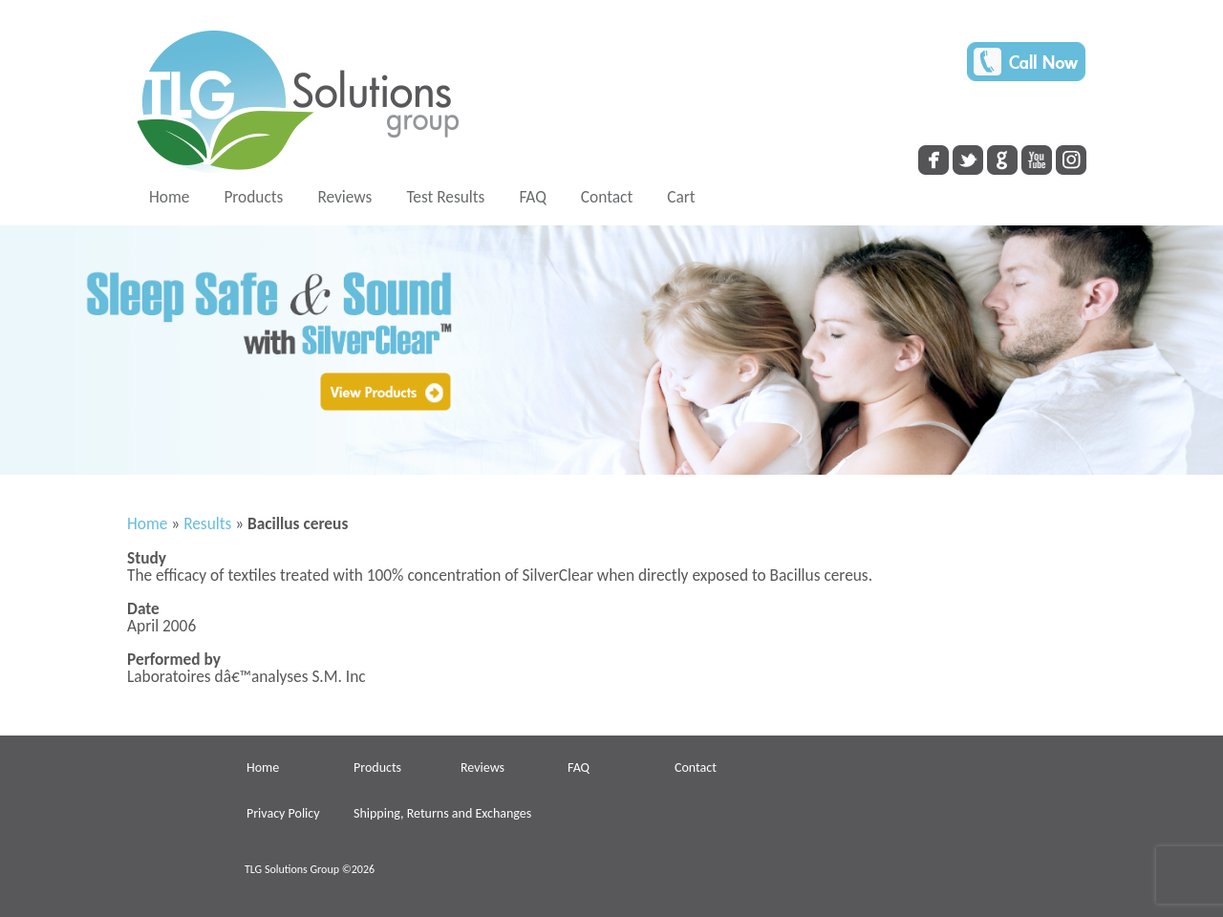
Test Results (445, 196)
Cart (681, 196)
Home (169, 196)
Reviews (344, 196)
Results (207, 523)
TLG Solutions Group (292, 869)
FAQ (532, 196)
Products (253, 196)
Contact (607, 196)
